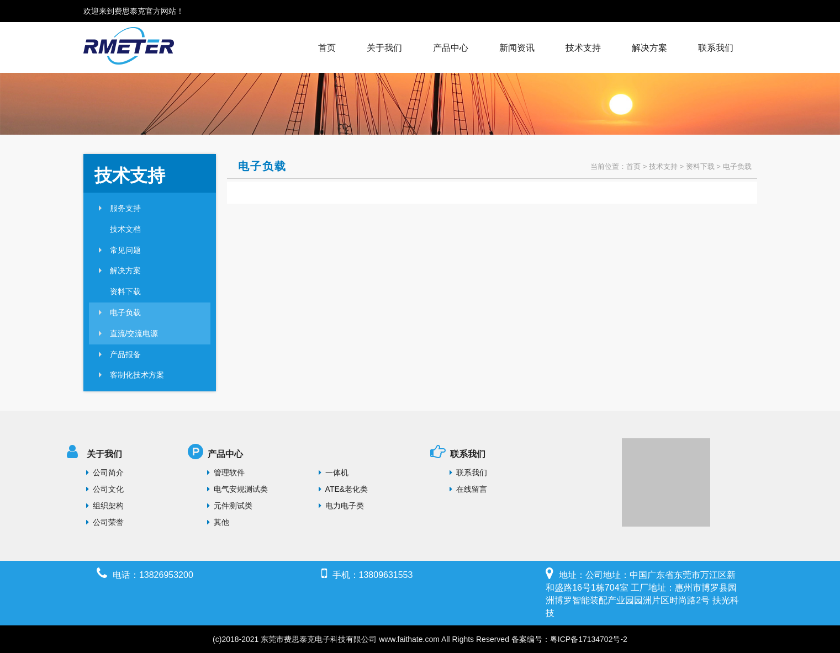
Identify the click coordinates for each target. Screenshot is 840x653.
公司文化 (105, 489)
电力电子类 (341, 505)
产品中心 (450, 47)
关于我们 (384, 47)
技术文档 (125, 229)
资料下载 (125, 291)
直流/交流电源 (134, 333)
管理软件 (226, 472)
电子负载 (125, 312)
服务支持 (125, 208)
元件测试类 (229, 505)
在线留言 (468, 489)
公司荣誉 (105, 522)
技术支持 (583, 47)
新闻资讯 (517, 47)
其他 (218, 522)
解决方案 (649, 47)
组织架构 (105, 505)
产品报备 (125, 354)
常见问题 (125, 250)
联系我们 (715, 47)
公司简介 (105, 472)
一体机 (333, 472)
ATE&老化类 (343, 489)
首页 (327, 47)
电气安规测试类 (237, 489)
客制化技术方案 (137, 374)
